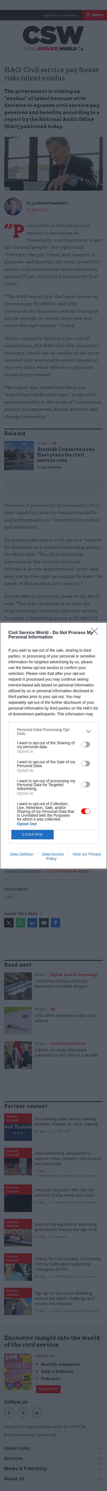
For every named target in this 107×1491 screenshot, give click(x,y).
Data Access (53, 854)
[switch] (85, 744)
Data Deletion (22, 854)
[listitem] (53, 731)
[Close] (96, 633)
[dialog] (53, 745)
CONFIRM (32, 834)
